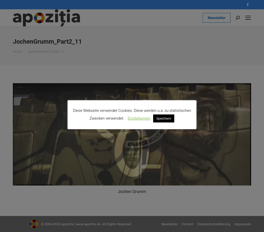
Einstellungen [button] (139, 118)
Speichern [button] (163, 118)
